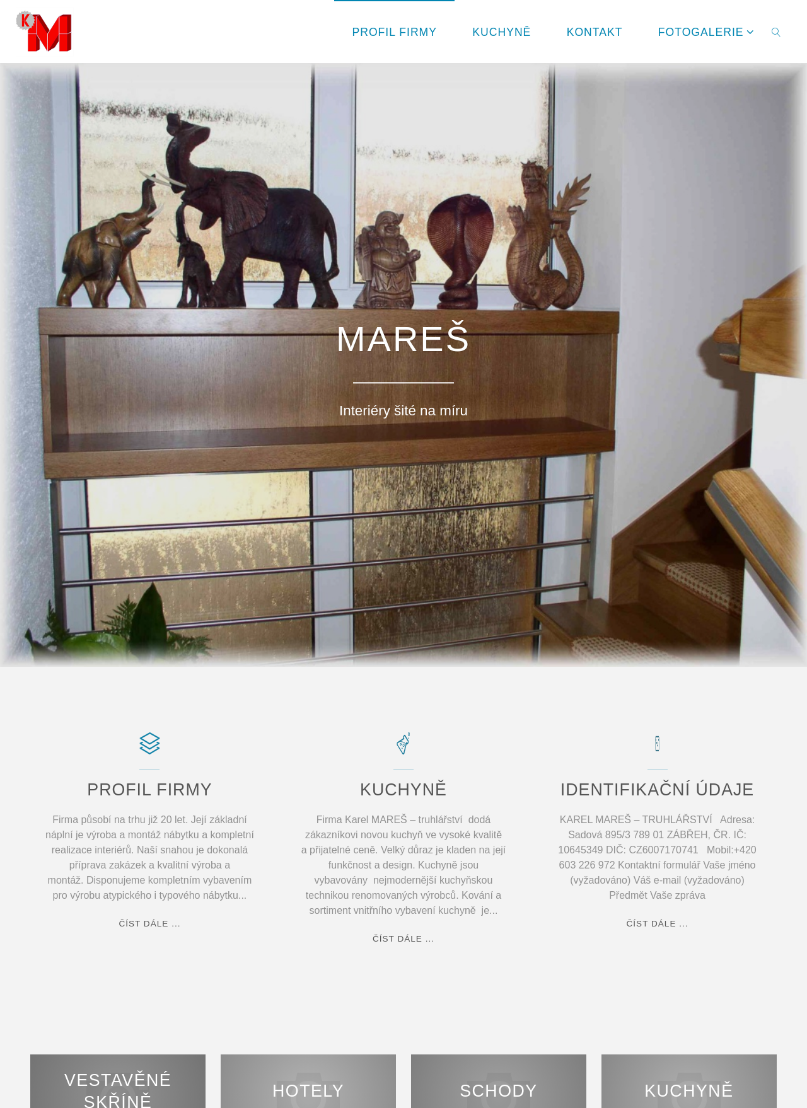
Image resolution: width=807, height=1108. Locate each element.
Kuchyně (688, 1091)
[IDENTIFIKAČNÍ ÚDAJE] (657, 749)
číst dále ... (149, 924)
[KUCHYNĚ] (403, 749)
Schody (498, 1091)
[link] (776, 31)
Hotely (308, 1091)
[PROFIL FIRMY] (150, 749)
